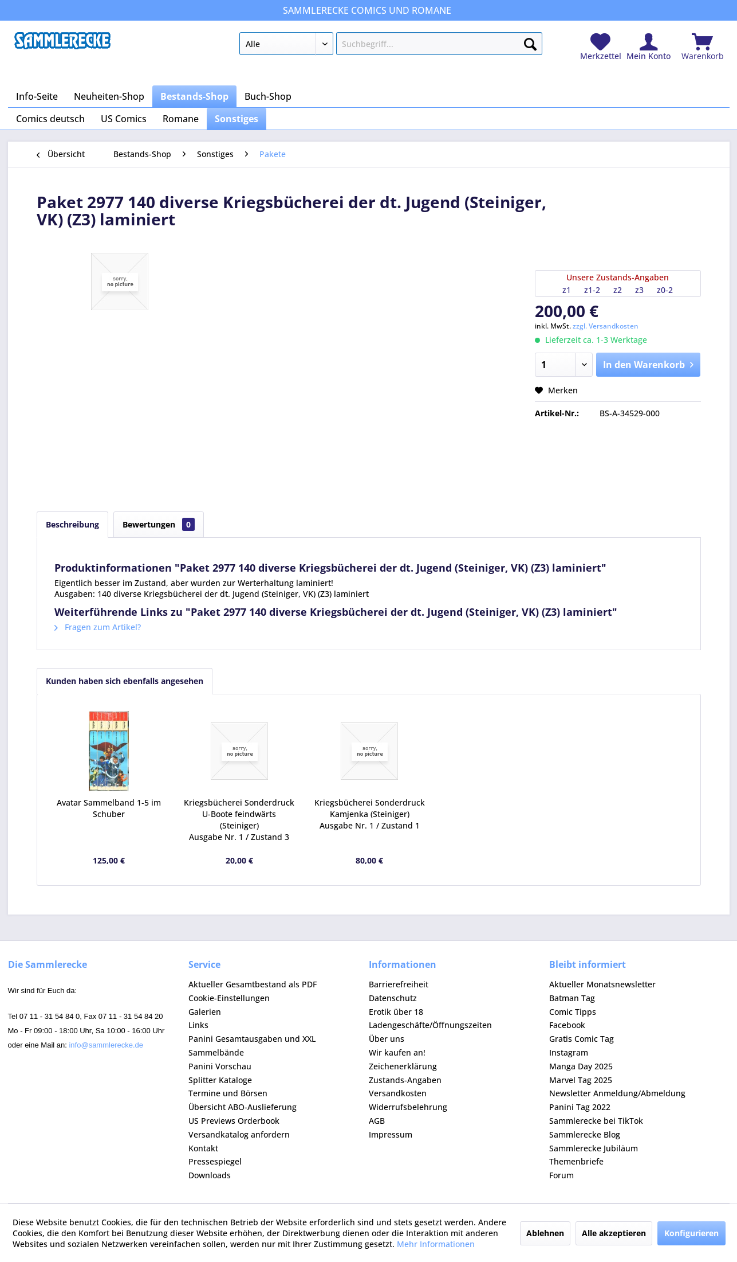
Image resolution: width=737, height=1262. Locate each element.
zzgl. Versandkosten (606, 326)
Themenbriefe (576, 1161)
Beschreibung (72, 524)
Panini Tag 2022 (579, 1106)
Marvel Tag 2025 (580, 1080)
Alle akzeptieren (614, 1233)
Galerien (204, 1011)
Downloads (209, 1175)
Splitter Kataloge (220, 1080)
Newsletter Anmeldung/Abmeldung (617, 1093)
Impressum (390, 1134)
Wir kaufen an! (397, 1052)
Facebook (567, 1024)
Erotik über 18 (396, 1011)
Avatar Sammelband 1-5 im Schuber (109, 808)
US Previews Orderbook (233, 1120)
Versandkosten (398, 1093)
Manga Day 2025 (581, 1066)
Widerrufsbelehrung (408, 1106)
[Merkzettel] (600, 47)
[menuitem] (390, 46)
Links (198, 1024)
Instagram (568, 1052)
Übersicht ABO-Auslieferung (242, 1106)
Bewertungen (159, 524)
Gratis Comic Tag (581, 1038)
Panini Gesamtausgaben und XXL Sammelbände (252, 1045)
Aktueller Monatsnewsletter (602, 984)
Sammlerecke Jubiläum (593, 1148)
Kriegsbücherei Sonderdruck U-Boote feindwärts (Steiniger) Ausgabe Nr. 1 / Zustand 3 (239, 819)
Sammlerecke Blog (584, 1134)
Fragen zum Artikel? (97, 627)
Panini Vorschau (219, 1066)
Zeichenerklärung (403, 1066)
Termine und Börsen (227, 1093)
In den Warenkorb (648, 363)
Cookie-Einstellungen (229, 998)
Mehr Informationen (436, 1243)
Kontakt (203, 1148)
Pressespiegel (215, 1161)
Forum (561, 1175)
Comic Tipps (572, 1011)
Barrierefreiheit (398, 984)
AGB (377, 1120)
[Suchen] (530, 42)
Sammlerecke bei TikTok (596, 1120)
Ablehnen (545, 1233)
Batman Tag (572, 998)
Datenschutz (393, 998)
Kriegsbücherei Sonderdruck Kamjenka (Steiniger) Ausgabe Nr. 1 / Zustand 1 (369, 814)
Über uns (386, 1038)
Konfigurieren (691, 1233)
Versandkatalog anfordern (239, 1134)
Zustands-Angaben (405, 1080)
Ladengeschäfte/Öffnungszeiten (430, 1024)
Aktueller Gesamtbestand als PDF (252, 984)
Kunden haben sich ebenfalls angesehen (124, 680)
